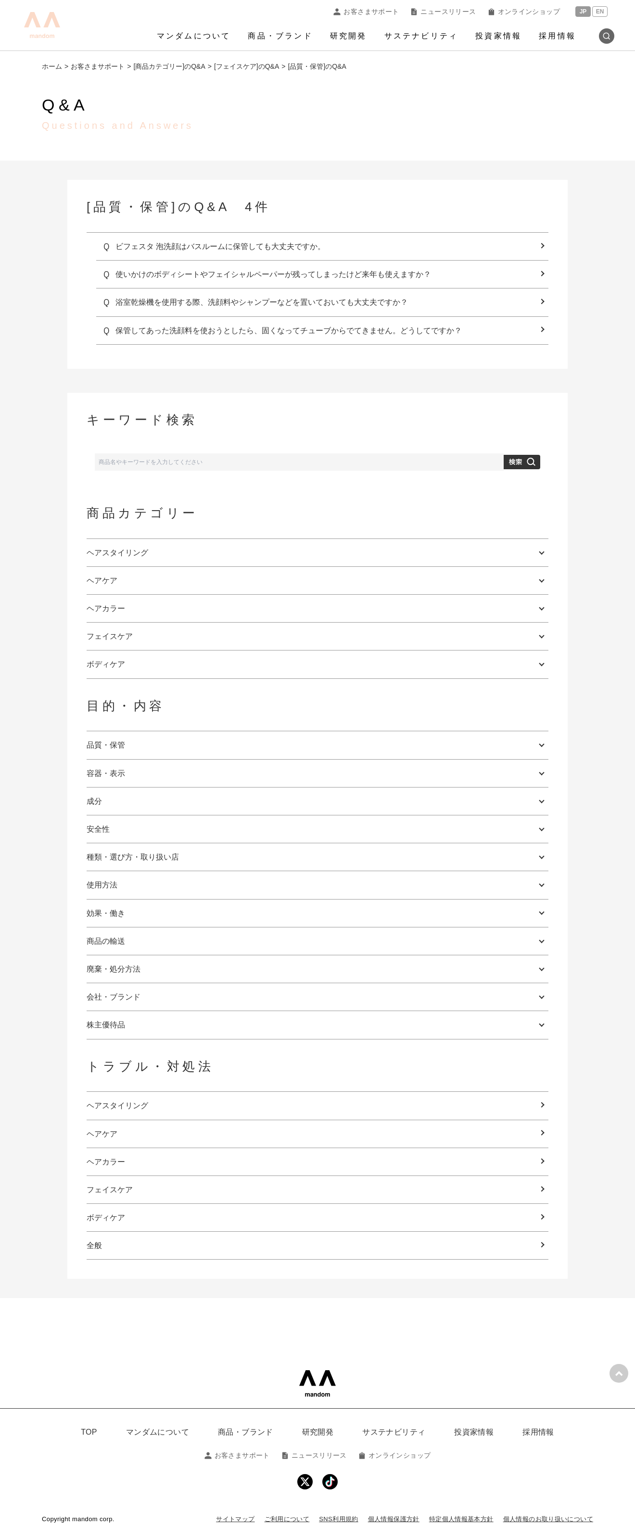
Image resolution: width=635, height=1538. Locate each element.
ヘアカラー (106, 1162)
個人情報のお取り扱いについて (548, 1519)
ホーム (52, 66)
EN (600, 11)
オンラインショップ (524, 11)
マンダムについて (194, 36)
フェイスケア (110, 1190)
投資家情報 (498, 36)
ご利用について (287, 1519)
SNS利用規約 (338, 1519)
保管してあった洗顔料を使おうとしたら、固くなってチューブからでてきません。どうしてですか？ (288, 330)
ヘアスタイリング (117, 1105)
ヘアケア (102, 1134)
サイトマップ (235, 1519)
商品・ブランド (280, 36)
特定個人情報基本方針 (461, 1519)
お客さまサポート (366, 11)
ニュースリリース (443, 11)
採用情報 (557, 36)
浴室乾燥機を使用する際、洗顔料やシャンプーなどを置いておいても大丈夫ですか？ (261, 302)
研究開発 (348, 36)
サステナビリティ (421, 36)
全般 (94, 1245)
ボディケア (106, 1217)
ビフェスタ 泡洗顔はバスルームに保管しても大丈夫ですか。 (220, 246)
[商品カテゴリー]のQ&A (169, 66)
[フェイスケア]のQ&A (246, 66)
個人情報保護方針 (393, 1519)
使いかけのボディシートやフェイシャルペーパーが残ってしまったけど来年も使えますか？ (273, 274)
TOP (89, 1432)
